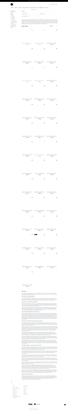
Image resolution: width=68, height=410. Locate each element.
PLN (11, 382)
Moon (52, 305)
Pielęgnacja (14, 389)
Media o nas (25, 391)
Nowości (11, 27)
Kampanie (25, 390)
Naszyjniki (13, 16)
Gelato (54, 315)
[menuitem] (12, 7)
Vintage (46, 304)
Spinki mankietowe (14, 21)
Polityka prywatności (15, 395)
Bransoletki (13, 17)
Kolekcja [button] (23, 13)
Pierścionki (13, 18)
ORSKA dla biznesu (26, 394)
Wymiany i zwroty (15, 390)
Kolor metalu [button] (24, 16)
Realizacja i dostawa (15, 387)
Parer (49, 315)
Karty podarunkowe (13, 26)
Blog (24, 387)
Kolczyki (13, 15)
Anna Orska (25, 388)
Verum (39, 317)
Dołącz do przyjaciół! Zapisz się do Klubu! (34, 0)
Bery (40, 305)
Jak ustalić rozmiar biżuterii (16, 388)
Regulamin (14, 394)
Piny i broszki (13, 20)
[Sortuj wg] (54, 26)
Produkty (11, 12)
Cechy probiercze (15, 397)
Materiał (13, 23)
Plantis (38, 305)
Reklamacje (14, 391)
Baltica (50, 316)
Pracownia (25, 389)
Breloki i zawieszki (14, 22)
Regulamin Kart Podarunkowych (17, 396)
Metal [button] (41, 13)
